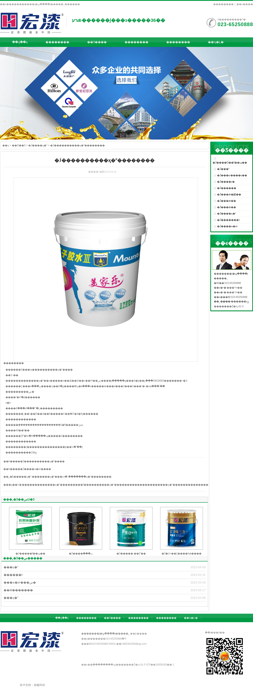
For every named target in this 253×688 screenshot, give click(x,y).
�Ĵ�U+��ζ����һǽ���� (182, 553)
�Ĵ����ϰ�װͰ (227, 226)
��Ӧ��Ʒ (19, 145)
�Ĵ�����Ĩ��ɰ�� (30, 553)
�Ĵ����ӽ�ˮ (37, 145)
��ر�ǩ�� (11, 476)
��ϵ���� (244, 4)
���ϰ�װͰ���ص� (20, 582)
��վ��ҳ (20, 42)
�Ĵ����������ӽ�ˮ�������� (77, 145)
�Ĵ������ (226, 188)
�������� (223, 4)
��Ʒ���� (97, 42)
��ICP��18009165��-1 (160, 664)
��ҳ (5, 145)
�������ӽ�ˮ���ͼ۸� (49, 476)
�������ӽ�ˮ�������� (89, 476)
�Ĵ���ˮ (223, 169)
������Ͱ (13, 575)
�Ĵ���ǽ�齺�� (229, 194)
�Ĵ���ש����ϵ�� (232, 175)
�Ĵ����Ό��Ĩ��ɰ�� (230, 162)
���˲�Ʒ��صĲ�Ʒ (18, 499)
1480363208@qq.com (133, 643)
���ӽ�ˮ (25, 476)
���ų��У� (12, 484)
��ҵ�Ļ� (216, 42)
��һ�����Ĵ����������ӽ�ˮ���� (34, 461)
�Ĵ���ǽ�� (226, 200)
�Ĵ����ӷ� (226, 181)
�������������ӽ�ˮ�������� (51, 484)
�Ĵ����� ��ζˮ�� (131, 553)
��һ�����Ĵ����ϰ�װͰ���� (27, 469)
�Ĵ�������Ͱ (228, 220)
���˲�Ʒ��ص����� (22, 558)
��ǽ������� (18, 590)
